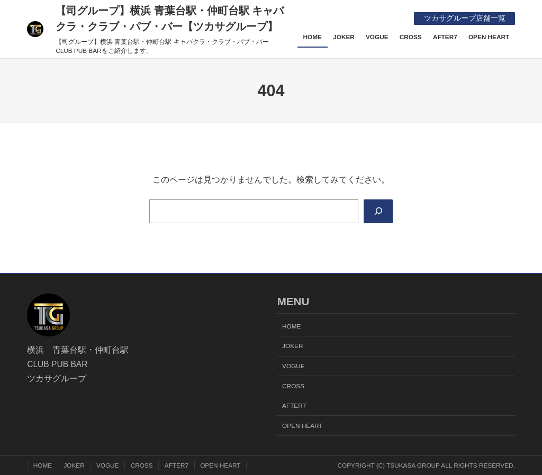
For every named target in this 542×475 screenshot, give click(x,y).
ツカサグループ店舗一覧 (464, 18)
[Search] (378, 211)
